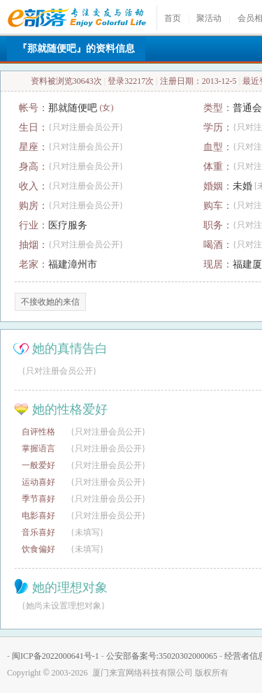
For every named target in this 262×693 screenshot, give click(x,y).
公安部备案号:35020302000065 (161, 656)
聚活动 (208, 18)
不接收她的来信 (50, 302)
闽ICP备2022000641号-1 (55, 656)
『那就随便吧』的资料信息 (76, 48)
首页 (172, 18)
